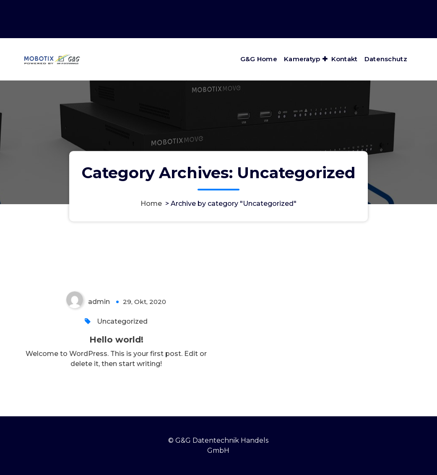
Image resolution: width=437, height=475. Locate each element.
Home (151, 204)
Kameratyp (302, 59)
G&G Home (258, 59)
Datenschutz (385, 59)
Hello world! (116, 342)
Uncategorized (122, 324)
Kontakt (344, 59)
